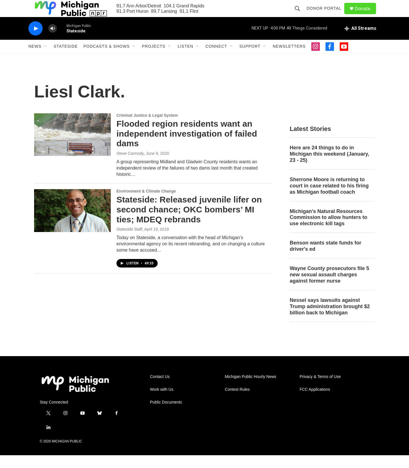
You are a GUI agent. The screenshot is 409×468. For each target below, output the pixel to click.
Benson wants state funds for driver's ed (325, 259)
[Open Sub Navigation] (45, 59)
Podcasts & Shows (107, 59)
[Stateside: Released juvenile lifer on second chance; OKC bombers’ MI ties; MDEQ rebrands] (72, 223)
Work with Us (161, 402)
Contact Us (160, 389)
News (34, 59)
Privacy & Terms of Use (320, 389)
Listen (185, 59)
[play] (35, 41)
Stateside (66, 59)
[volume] (52, 41)
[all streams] (360, 41)
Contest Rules (237, 402)
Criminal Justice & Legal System (147, 128)
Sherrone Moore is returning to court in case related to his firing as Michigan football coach (329, 198)
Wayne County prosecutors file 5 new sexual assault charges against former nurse (329, 287)
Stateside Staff (129, 242)
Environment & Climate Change (146, 204)
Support (249, 59)
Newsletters (289, 59)
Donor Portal (326, 14)
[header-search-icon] (300, 14)
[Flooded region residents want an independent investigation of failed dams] (72, 147)
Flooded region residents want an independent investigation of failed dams (186, 146)
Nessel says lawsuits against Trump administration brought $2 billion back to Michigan (330, 319)
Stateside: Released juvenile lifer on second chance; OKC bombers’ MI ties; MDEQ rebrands (189, 222)
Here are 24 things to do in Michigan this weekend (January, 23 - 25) (329, 167)
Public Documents (166, 415)
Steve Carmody (130, 166)
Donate (366, 15)
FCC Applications (315, 402)
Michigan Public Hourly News (250, 389)
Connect (216, 59)
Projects (154, 59)
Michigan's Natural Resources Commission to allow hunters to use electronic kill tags (328, 230)
